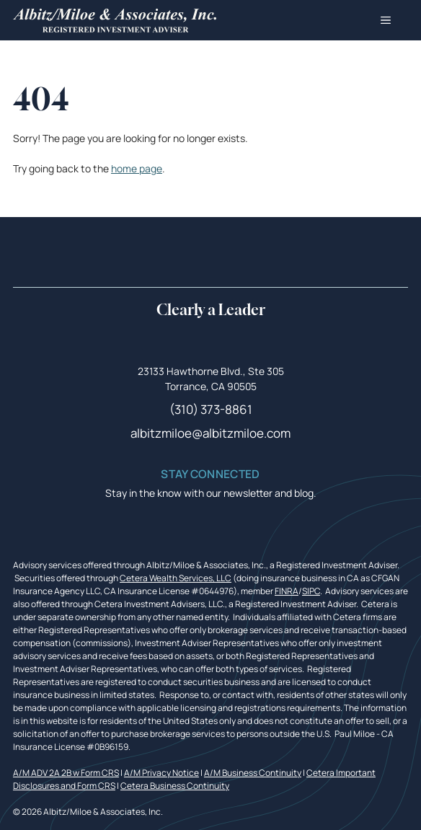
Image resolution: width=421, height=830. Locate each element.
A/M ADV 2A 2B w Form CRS (66, 773)
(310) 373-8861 (210, 409)
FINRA (286, 591)
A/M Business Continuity (252, 773)
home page (136, 168)
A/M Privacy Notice (161, 773)
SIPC (311, 591)
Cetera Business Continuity (174, 786)
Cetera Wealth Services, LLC (175, 578)
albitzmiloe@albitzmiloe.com (210, 433)
